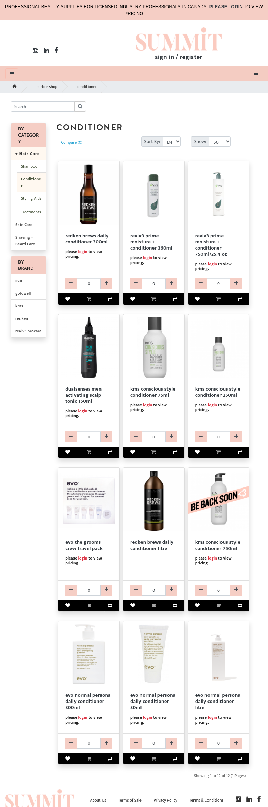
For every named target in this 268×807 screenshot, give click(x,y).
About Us (98, 800)
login (82, 251)
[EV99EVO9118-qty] (89, 590)
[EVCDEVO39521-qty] (219, 743)
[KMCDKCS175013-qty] (154, 436)
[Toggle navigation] (256, 74)
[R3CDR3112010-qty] (154, 283)
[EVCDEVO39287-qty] (89, 743)
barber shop (46, 86)
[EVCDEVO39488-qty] (154, 743)
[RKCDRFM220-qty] (154, 590)
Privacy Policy (165, 800)
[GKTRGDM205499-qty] (89, 436)
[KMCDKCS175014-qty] (219, 436)
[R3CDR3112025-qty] (219, 283)
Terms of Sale (130, 800)
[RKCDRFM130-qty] (89, 283)
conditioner (87, 86)
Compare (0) (71, 142)
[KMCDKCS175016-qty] (219, 590)
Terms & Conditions (206, 800)
